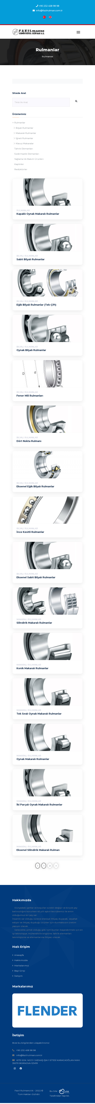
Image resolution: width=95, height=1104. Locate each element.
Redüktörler (20, 170)
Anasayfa (19, 956)
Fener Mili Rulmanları (30, 396)
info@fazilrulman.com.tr (29, 1056)
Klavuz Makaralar (25, 144)
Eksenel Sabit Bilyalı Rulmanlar (36, 578)
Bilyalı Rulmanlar (24, 128)
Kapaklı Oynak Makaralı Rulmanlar (38, 214)
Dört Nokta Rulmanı (29, 442)
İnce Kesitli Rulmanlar (30, 532)
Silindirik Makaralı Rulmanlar (35, 623)
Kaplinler (19, 165)
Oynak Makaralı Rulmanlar (33, 760)
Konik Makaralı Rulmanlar (33, 669)
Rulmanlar (19, 123)
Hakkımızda (21, 961)
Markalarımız (21, 966)
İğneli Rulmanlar (24, 139)
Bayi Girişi (19, 971)
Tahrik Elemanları (23, 149)
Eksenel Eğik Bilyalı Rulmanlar (36, 487)
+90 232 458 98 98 (49, 6)
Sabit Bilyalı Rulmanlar (31, 260)
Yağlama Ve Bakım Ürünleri (29, 160)
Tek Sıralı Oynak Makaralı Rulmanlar (39, 714)
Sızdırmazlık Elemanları (26, 154)
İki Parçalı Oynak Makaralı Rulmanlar (40, 805)
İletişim (18, 977)
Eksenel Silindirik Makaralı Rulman (38, 851)
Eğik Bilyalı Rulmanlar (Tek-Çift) (37, 305)
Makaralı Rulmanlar (26, 133)
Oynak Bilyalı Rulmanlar (32, 351)
